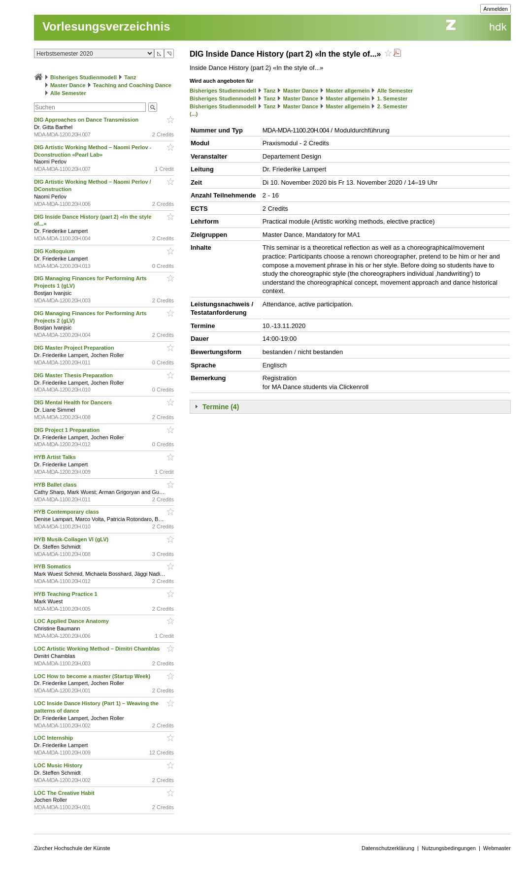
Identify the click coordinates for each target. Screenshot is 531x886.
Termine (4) (220, 407)
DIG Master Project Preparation (75, 348)
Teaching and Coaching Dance (132, 85)
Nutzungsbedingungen (449, 848)
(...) (194, 114)
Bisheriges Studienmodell (83, 77)
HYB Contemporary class (67, 512)
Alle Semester (68, 93)
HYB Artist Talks (55, 457)
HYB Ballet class (56, 485)
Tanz (130, 77)
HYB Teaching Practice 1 (66, 594)
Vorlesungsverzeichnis (106, 26)
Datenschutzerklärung (388, 848)
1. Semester (392, 98)
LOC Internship (54, 738)
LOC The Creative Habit (65, 793)
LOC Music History (59, 765)
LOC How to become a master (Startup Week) (93, 676)
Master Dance (68, 85)
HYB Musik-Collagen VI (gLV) (72, 539)
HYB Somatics (53, 566)
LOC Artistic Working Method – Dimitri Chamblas (98, 649)
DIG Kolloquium (55, 251)
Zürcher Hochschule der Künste (72, 848)
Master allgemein (347, 91)
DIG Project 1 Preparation (67, 430)
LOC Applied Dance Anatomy (72, 621)
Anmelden (495, 9)
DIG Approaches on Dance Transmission (87, 120)
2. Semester (392, 106)
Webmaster (497, 848)
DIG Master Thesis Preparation (74, 375)
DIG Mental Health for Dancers (73, 402)
